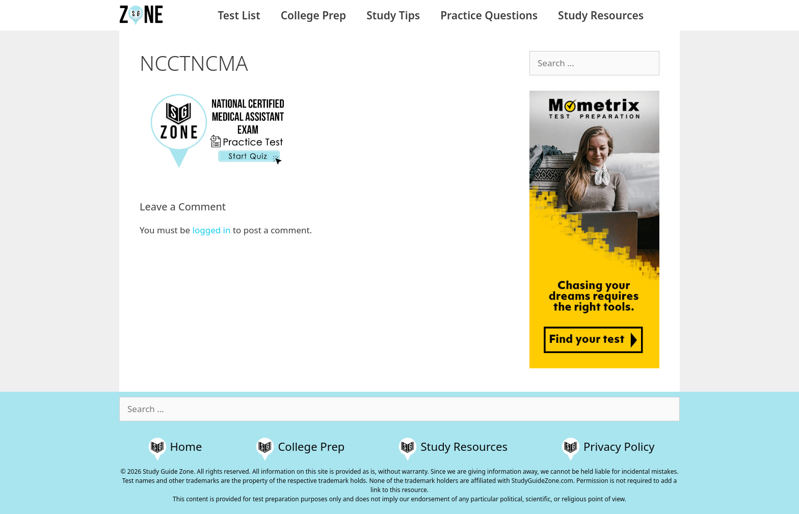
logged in (212, 230)
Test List (239, 15)
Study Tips (393, 15)
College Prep (313, 15)
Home (186, 446)
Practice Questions (489, 15)
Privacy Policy (618, 446)
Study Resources (601, 15)
